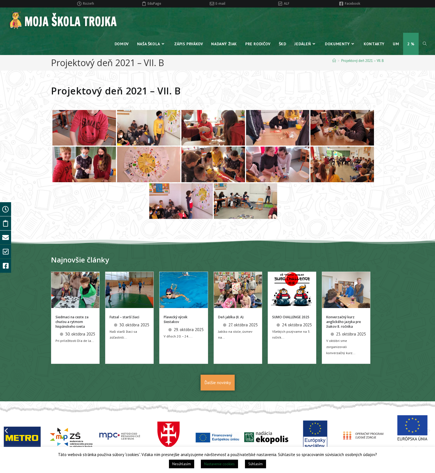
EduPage (154, 3)
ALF (286, 3)
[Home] (334, 60)
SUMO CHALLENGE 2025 (290, 317)
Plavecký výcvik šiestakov (176, 319)
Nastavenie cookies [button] (219, 464)
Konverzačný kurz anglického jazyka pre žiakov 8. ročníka (343, 322)
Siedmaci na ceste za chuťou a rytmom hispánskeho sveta (71, 322)
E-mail (220, 3)
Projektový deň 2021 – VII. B (362, 60)
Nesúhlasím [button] (181, 464)
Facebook (352, 3)
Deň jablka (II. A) (231, 317)
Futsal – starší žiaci (124, 317)
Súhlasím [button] (255, 464)
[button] (6, 430)
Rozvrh (88, 3)
